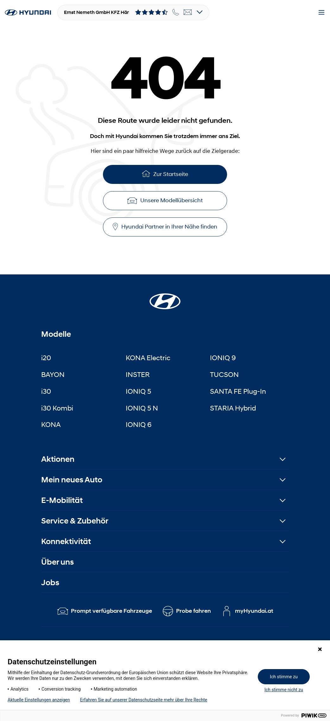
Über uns (57, 562)
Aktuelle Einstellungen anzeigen (39, 699)
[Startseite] (165, 297)
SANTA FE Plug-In (238, 391)
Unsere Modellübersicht (165, 200)
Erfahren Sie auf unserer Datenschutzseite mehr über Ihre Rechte (143, 699)
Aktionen (57, 459)
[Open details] (200, 12)
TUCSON (224, 374)
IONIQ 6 (139, 424)
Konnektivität (66, 541)
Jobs (50, 582)
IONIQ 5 (138, 391)
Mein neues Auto (71, 480)
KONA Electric (148, 358)
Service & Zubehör (74, 521)
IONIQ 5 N (142, 408)
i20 (46, 358)
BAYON (53, 374)
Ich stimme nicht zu (283, 689)
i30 (46, 391)
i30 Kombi (57, 408)
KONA (51, 424)
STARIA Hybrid (233, 408)
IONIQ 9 (223, 358)
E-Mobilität (62, 500)
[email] (188, 12)
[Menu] (321, 12)
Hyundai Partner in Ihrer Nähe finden (165, 227)
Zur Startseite (165, 173)
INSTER (138, 374)
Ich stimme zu (284, 676)
